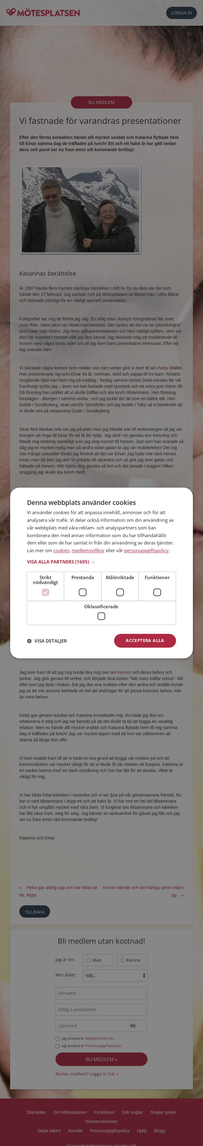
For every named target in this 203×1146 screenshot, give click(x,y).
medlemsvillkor (88, 551)
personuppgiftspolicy (146, 551)
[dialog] (101, 572)
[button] (101, 561)
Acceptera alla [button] (145, 641)
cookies (61, 551)
